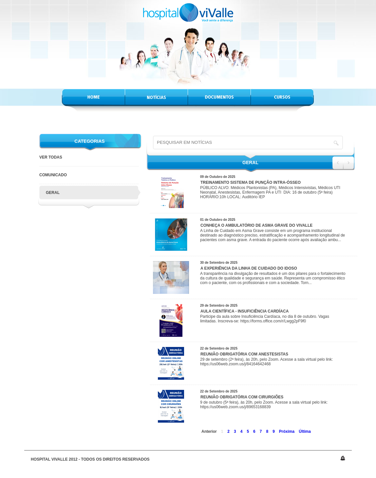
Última (305, 431)
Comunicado (53, 175)
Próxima (286, 431)
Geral (53, 192)
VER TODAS (50, 157)
